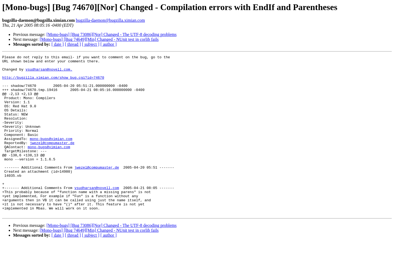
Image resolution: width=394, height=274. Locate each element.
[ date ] (57, 44)
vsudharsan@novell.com (96, 214)
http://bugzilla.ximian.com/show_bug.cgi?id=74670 (53, 82)
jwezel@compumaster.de (52, 160)
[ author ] (108, 44)
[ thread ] (73, 44)
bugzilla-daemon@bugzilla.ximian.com (110, 20)
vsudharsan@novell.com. (49, 72)
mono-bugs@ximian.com (51, 155)
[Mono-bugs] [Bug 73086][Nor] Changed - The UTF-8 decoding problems (112, 34)
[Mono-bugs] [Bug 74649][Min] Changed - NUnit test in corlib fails (99, 39)
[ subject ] (90, 44)
